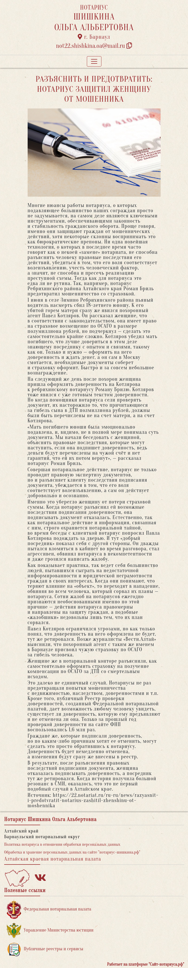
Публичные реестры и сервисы (45, 949)
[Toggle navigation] (94, 61)
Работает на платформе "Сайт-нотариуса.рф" (145, 964)
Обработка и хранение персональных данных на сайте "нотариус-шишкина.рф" (72, 852)
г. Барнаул (94, 37)
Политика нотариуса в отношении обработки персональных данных (62, 844)
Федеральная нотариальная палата (49, 909)
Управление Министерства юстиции (50, 930)
